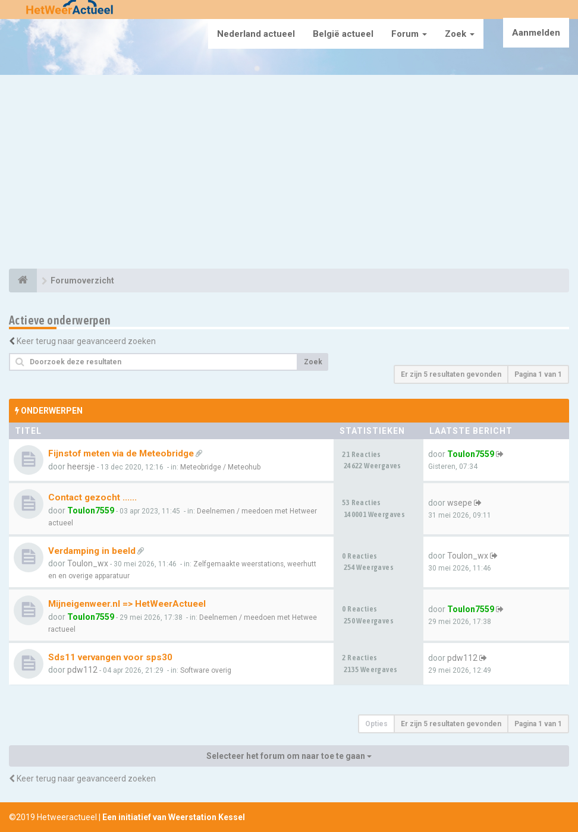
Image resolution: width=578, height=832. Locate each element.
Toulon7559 (470, 454)
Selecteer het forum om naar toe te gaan (289, 756)
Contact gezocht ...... (92, 497)
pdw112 (82, 670)
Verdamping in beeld (92, 551)
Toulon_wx (87, 563)
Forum (409, 34)
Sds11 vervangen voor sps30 (110, 657)
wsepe (459, 503)
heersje (81, 466)
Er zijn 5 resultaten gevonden (451, 374)
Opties (376, 724)
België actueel (343, 34)
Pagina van (538, 374)
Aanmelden (536, 32)
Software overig (205, 670)
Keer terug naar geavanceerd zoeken (86, 341)
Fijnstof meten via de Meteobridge (121, 453)
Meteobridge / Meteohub (220, 467)
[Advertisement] (289, 173)
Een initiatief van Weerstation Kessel (173, 817)
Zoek (460, 34)
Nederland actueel (256, 34)
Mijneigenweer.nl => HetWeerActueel (127, 603)
